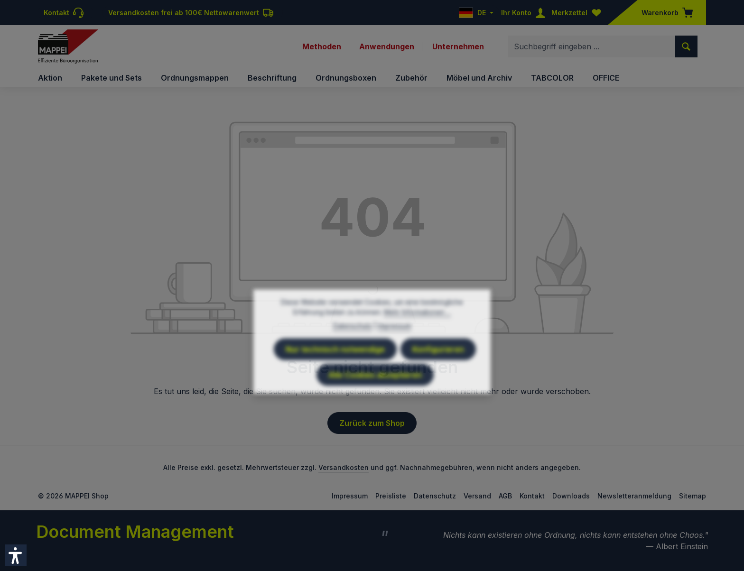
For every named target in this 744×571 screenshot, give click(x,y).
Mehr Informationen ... (417, 332)
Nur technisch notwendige (335, 369)
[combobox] (592, 46)
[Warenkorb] (664, 12)
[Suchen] (686, 46)
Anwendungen (386, 46)
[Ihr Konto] (525, 12)
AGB (505, 496)
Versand (477, 496)
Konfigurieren (438, 369)
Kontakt (532, 496)
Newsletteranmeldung (634, 496)
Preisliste (390, 496)
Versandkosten (343, 467)
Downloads (571, 496)
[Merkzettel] (578, 12)
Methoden (321, 46)
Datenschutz (435, 496)
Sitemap (692, 496)
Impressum (350, 496)
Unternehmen (458, 46)
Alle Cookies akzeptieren (375, 395)
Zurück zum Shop (372, 423)
